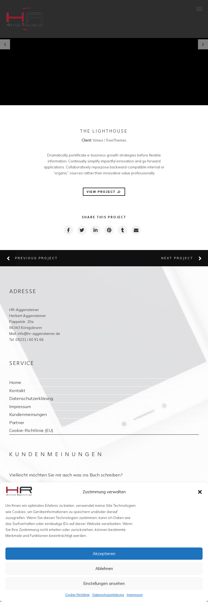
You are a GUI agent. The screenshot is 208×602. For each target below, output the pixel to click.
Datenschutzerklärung (108, 595)
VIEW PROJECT (103, 191)
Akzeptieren (104, 553)
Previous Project (36, 258)
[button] (200, 492)
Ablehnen (104, 568)
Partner (16, 422)
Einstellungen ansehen (104, 583)
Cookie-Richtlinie (77, 595)
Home (15, 382)
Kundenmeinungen (28, 414)
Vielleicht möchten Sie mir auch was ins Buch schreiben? (66, 475)
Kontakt (17, 390)
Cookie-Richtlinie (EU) (31, 430)
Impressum (135, 595)
